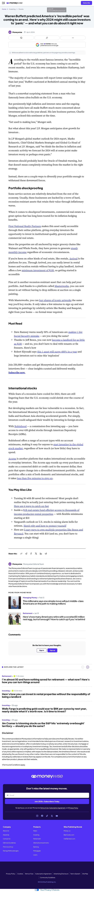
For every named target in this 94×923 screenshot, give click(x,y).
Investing (36, 835)
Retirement (37, 839)
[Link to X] (52, 816)
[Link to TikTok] (47, 816)
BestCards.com (69, 835)
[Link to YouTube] (57, 816)
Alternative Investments (41, 843)
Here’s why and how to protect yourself (45, 525)
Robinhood (20, 426)
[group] (47, 700)
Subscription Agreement (57, 808)
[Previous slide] (82, 667)
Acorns (12, 458)
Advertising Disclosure (61, 874)
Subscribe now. (16, 372)
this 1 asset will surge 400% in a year (57, 351)
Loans (35, 855)
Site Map (85, 874)
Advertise (6, 835)
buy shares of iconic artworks (55, 300)
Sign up (52, 650)
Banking (36, 847)
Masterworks (62, 286)
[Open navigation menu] (3, 3)
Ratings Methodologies (10, 851)
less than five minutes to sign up (35, 478)
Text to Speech (75, 874)
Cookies (20, 874)
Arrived (73, 258)
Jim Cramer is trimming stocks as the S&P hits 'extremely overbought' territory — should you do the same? (43, 724)
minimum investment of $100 (38, 270)
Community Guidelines (47, 877)
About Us (6, 831)
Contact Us (6, 839)
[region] (47, 700)
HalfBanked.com (69, 839)
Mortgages (37, 851)
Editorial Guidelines (9, 843)
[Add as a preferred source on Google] (47, 45)
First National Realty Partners (24, 226)
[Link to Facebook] (42, 816)
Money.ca (67, 831)
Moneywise (17, 32)
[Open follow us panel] (73, 38)
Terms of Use (44, 808)
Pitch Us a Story (8, 847)
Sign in (41, 650)
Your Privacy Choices (47, 890)
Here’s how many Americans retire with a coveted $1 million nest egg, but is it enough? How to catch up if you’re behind (54, 618)
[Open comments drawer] (21, 38)
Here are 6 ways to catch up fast (31, 506)
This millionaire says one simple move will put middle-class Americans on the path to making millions (53, 602)
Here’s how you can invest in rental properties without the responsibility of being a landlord (46, 695)
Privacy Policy (73, 808)
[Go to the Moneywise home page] (15, 3)
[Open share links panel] (47, 38)
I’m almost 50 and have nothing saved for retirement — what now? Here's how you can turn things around (45, 681)
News (35, 831)
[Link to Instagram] (37, 816)
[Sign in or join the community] (86, 3)
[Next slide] (87, 667)
